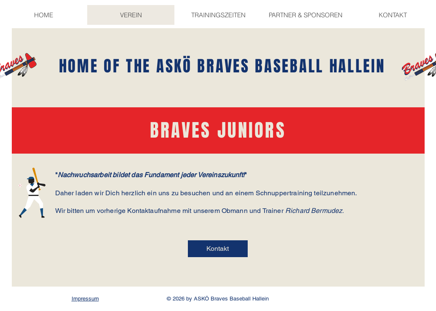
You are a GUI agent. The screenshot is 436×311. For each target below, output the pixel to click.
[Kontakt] (218, 248)
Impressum (85, 298)
